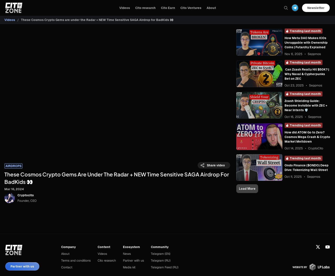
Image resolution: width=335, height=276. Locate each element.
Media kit (129, 267)
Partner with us (133, 260)
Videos (9, 20)
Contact (66, 267)
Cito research (107, 260)
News (127, 254)
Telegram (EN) (160, 254)
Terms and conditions (76, 260)
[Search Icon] (286, 8)
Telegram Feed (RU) (164, 267)
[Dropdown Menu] (295, 7)
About (65, 254)
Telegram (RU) (161, 260)
